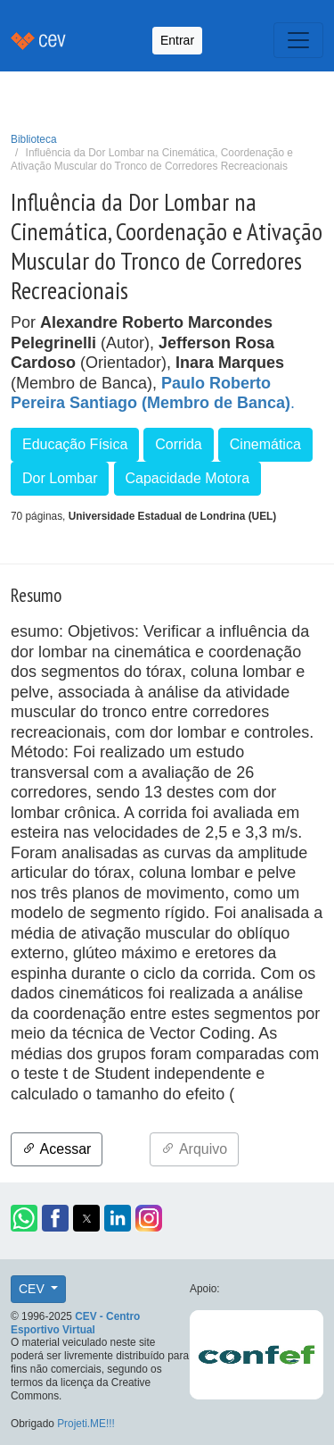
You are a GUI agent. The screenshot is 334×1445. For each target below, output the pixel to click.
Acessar (56, 1149)
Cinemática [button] (265, 444)
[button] (24, 1218)
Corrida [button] (178, 444)
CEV (33, 1289)
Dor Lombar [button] (59, 478)
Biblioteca (34, 139)
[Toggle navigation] (298, 40)
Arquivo (194, 1149)
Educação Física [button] (74, 444)
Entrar (177, 40)
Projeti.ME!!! (86, 1423)
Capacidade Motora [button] (188, 478)
